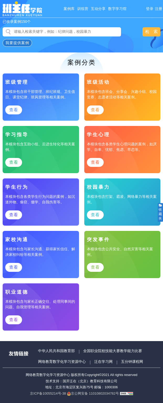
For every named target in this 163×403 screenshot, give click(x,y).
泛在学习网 (103, 361)
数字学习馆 (117, 9)
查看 (13, 110)
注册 (158, 9)
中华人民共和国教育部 (56, 351)
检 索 (151, 31)
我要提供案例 (17, 43)
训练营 (82, 9)
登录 (149, 9)
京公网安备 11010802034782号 (93, 393)
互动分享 (98, 9)
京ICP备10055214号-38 (48, 393)
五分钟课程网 (132, 361)
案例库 (69, 9)
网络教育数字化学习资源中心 (62, 361)
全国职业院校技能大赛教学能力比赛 (112, 351)
